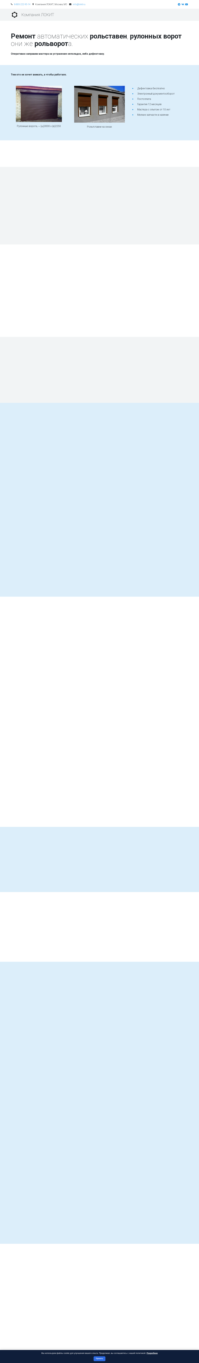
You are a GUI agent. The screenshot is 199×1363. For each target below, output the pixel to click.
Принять (99, 1358)
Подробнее (152, 1353)
